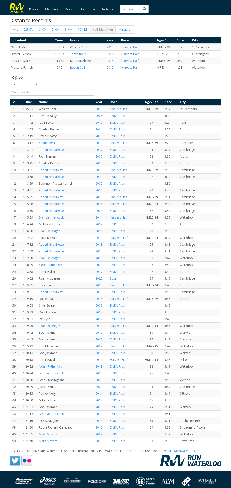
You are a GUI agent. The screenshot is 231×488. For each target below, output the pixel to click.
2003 (98, 156)
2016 (98, 190)
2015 (98, 251)
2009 (98, 183)
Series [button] (107, 9)
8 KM (68, 29)
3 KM (43, 29)
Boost (69, 9)
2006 (98, 136)
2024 (98, 210)
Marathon (125, 29)
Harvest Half (130, 47)
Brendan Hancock (51, 217)
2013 (98, 414)
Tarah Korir (78, 54)
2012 (98, 319)
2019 (110, 47)
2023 (98, 265)
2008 (98, 312)
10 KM (82, 29)
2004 (98, 129)
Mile (15, 29)
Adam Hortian (48, 143)
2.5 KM (29, 29)
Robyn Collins (79, 67)
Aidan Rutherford (51, 265)
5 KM (55, 29)
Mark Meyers (48, 434)
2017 (98, 150)
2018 (98, 197)
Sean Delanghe (49, 231)
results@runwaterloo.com (182, 451)
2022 (98, 387)
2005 (98, 116)
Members (52, 9)
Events (33, 9)
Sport (113, 278)
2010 (98, 353)
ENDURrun (117, 116)
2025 (98, 278)
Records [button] (87, 9)
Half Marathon (102, 29)
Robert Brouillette (51, 150)
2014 (110, 54)
